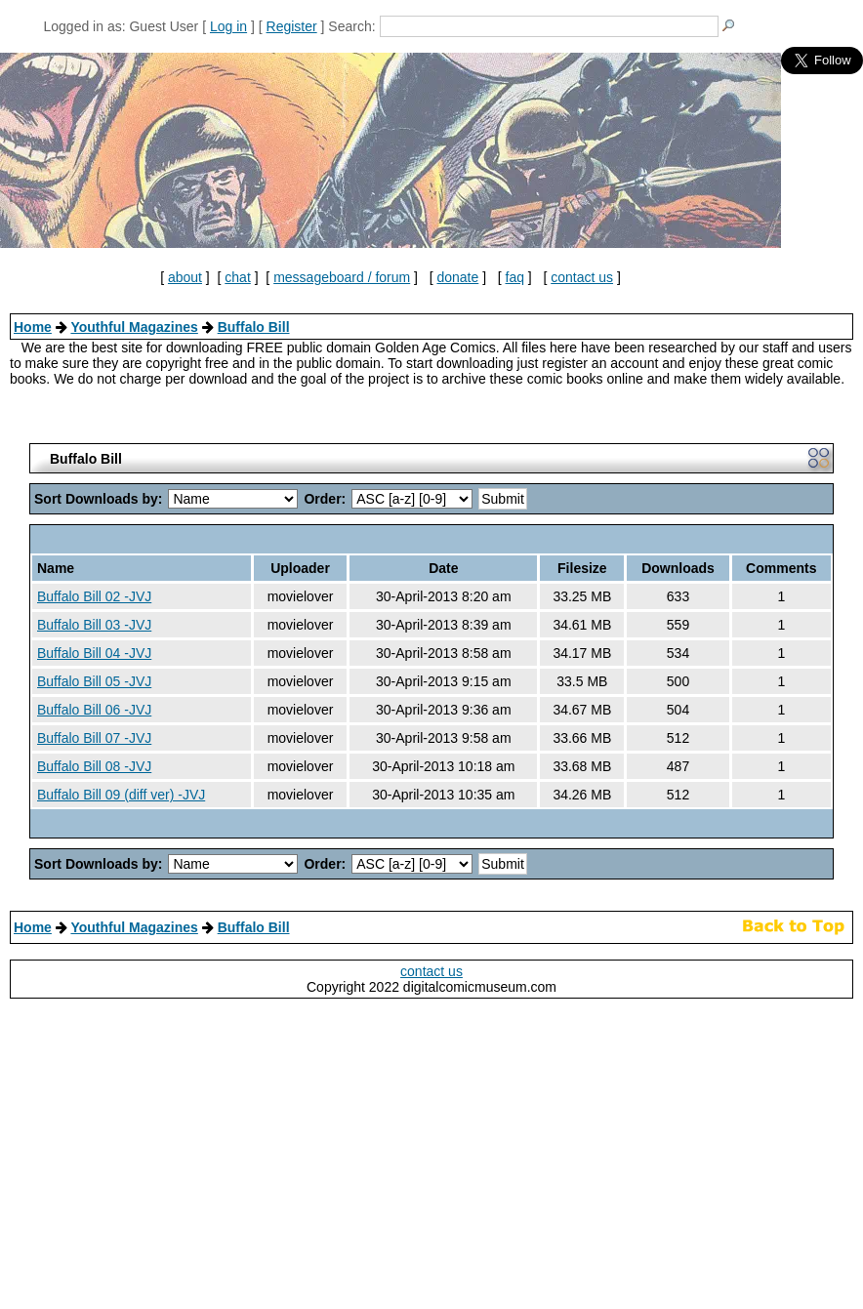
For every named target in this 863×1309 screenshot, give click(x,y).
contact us (582, 277)
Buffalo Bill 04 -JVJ (94, 653)
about (185, 277)
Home (33, 327)
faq (515, 277)
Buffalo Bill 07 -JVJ (94, 738)
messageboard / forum (341, 277)
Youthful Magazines (133, 327)
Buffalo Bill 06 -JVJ (94, 709)
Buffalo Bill (254, 327)
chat (237, 277)
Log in (228, 26)
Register (292, 26)
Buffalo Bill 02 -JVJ (94, 596)
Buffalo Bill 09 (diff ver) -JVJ (121, 794)
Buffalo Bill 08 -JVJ (94, 766)
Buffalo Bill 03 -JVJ (94, 625)
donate (457, 277)
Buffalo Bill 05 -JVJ (94, 681)
